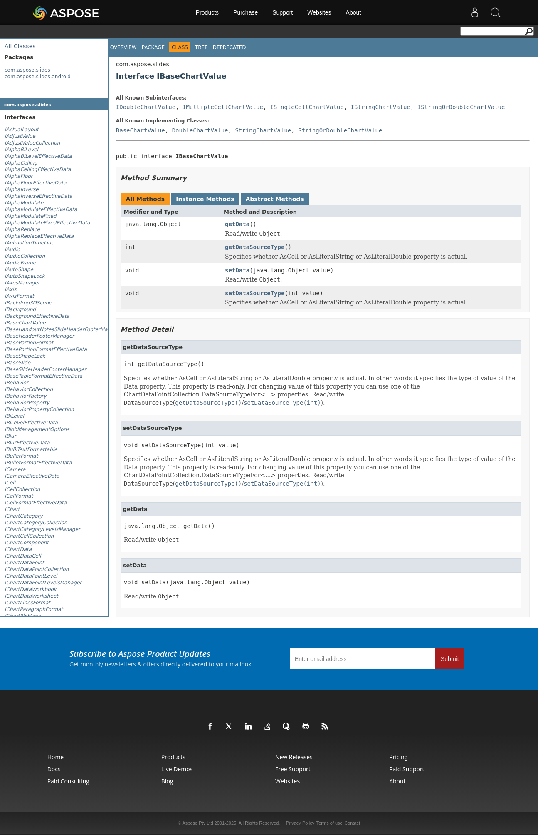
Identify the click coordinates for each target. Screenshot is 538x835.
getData (237, 224)
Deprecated (229, 47)
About (353, 12)
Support (282, 12)
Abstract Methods (275, 199)
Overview (123, 47)
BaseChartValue (140, 130)
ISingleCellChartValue (307, 107)
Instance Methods (205, 199)
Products (207, 12)
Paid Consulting (68, 781)
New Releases (294, 757)
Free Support (293, 769)
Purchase (245, 12)
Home (55, 757)
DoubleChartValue (200, 130)
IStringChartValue (380, 107)
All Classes (20, 46)
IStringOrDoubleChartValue (461, 107)
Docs (54, 769)
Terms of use (329, 822)
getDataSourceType (254, 247)
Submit (450, 659)
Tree (201, 47)
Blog (167, 781)
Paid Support (406, 769)
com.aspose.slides (27, 70)
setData (237, 270)
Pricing (398, 757)
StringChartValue (263, 130)
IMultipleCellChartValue (223, 107)
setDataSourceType (254, 293)
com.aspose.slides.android (38, 77)
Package (153, 47)
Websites (319, 12)
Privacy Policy (300, 822)
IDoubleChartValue (145, 107)
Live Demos (176, 769)
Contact (352, 822)
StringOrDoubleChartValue (340, 130)
